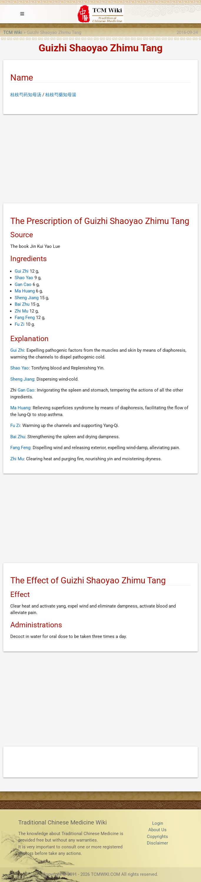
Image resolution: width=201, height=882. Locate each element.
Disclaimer (157, 843)
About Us (157, 829)
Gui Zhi (22, 271)
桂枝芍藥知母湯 (60, 94)
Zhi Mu (21, 311)
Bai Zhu (22, 304)
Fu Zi (19, 324)
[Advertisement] (100, 160)
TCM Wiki (12, 32)
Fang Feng (25, 317)
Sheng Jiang (27, 297)
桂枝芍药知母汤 (25, 94)
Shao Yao (24, 277)
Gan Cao (23, 284)
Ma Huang (25, 291)
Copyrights (157, 836)
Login (157, 823)
